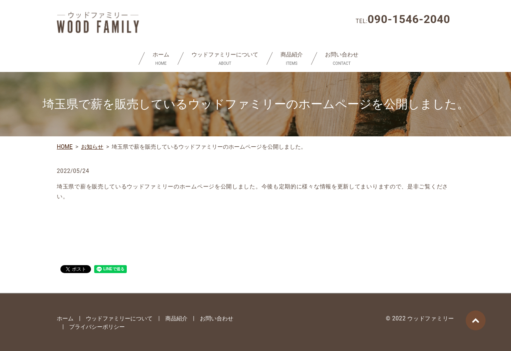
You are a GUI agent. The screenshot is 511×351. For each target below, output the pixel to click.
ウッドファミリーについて (225, 58)
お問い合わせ (341, 58)
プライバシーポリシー (97, 327)
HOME (65, 147)
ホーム (161, 58)
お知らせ (92, 147)
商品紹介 (292, 58)
